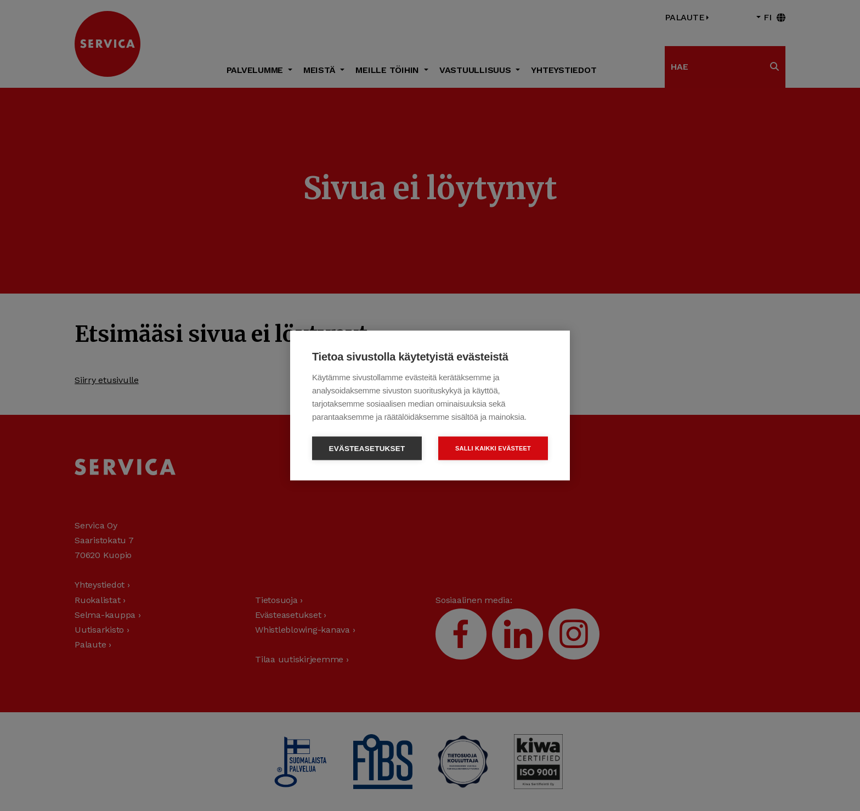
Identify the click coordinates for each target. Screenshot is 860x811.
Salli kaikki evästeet (493, 448)
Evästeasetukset (367, 448)
